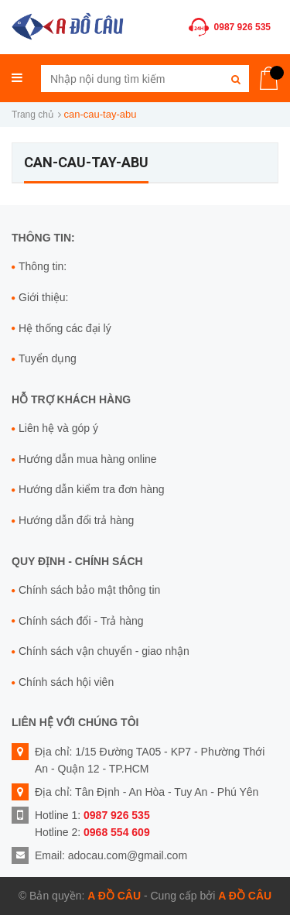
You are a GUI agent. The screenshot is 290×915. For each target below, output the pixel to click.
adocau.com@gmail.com (127, 855)
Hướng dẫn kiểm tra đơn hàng (92, 489)
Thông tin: (43, 266)
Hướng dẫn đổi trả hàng (76, 520)
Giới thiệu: (43, 297)
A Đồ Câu (114, 895)
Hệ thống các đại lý (65, 328)
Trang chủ (32, 114)
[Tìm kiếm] (235, 78)
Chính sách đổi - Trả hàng (81, 621)
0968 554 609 (117, 832)
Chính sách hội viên (66, 682)
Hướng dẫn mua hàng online (88, 459)
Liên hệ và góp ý (58, 428)
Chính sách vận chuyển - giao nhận (104, 651)
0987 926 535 (242, 27)
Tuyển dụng (48, 358)
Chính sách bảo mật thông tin (89, 590)
